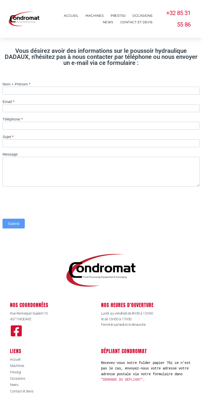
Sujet (8, 137)
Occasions (142, 16)
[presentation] (41, 201)
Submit (14, 223)
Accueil (71, 16)
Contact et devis (136, 22)
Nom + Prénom (16, 84)
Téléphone (13, 119)
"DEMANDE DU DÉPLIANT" (122, 379)
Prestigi (118, 16)
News (108, 22)
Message (10, 154)
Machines (95, 16)
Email (9, 102)
